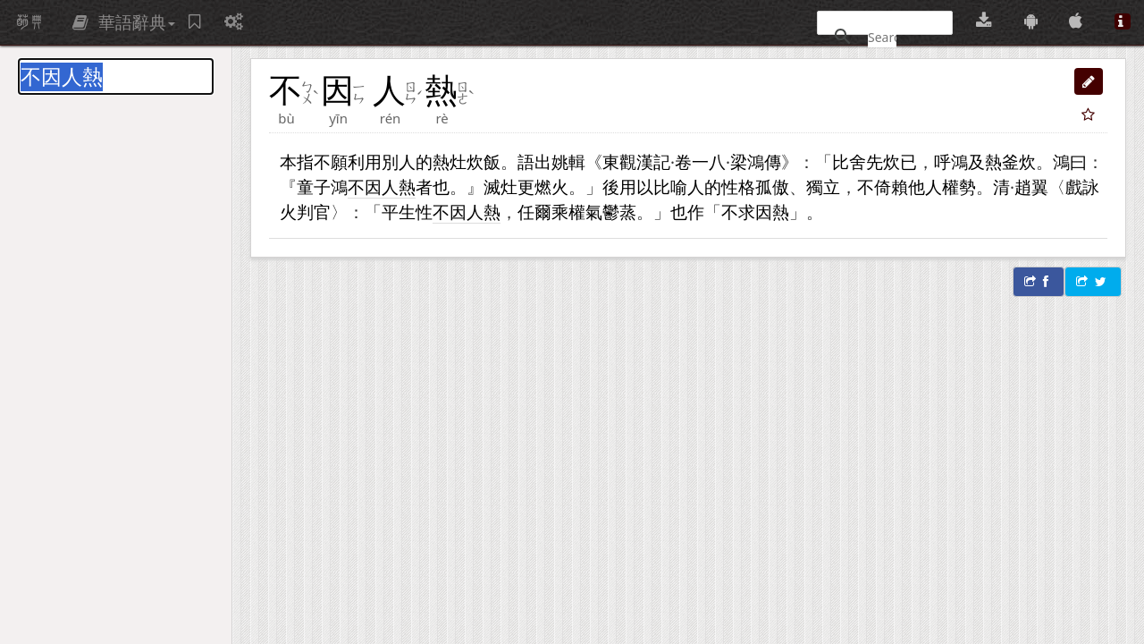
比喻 (670, 186)
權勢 (959, 186)
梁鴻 (747, 161)
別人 (399, 161)
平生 (399, 211)
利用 (365, 161)
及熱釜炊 (1002, 161)
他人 (925, 186)
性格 (738, 186)
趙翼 (1031, 186)
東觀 (619, 161)
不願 (331, 161)
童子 (314, 186)
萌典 (29, 22)
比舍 (849, 161)
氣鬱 (602, 211)
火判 (297, 211)
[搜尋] (882, 36)
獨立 (823, 186)
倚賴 (891, 186)
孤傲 (772, 186)
